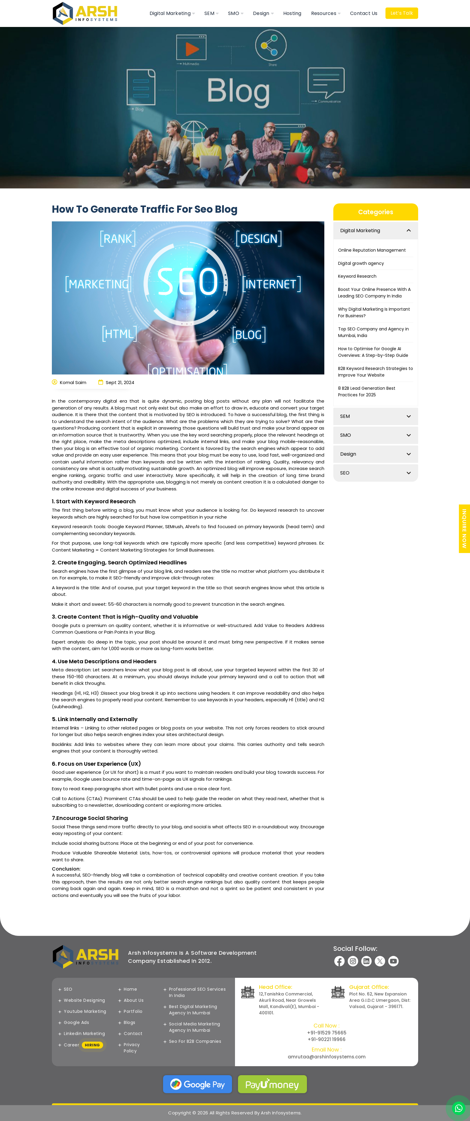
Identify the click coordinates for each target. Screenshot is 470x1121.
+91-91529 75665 (327, 1033)
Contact (130, 1034)
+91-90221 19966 (327, 1039)
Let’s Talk (402, 13)
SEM (209, 13)
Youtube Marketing (82, 1011)
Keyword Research (357, 276)
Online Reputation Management (372, 250)
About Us (131, 1000)
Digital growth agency (361, 263)
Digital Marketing (170, 13)
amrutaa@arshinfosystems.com (327, 1057)
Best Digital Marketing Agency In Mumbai (190, 1010)
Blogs (126, 1022)
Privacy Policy (129, 1048)
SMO (233, 13)
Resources (323, 13)
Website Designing (81, 1000)
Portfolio (130, 1011)
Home (127, 989)
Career (80, 1045)
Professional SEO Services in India (194, 992)
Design (261, 13)
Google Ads (73, 1022)
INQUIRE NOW (464, 529)
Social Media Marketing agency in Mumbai (191, 1027)
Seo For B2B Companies (192, 1041)
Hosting (292, 13)
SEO (345, 472)
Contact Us (364, 13)
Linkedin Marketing (81, 1034)
